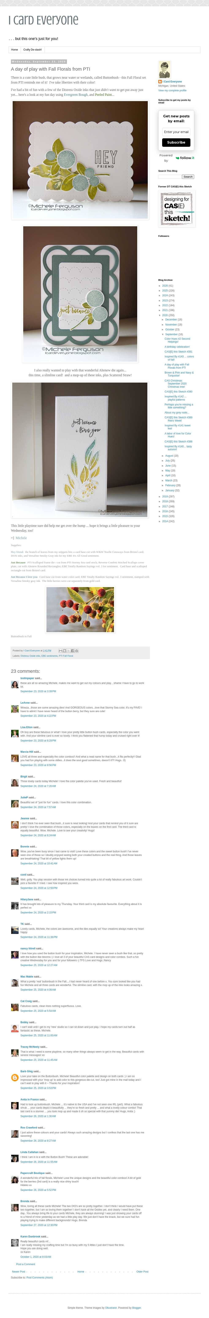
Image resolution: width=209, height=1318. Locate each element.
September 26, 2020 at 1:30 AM (38, 1116)
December (171, 319)
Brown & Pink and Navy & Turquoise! (179, 374)
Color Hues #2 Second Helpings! (177, 340)
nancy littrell (27, 948)
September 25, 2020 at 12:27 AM (38, 965)
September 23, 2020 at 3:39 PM (38, 691)
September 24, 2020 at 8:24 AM (38, 835)
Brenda (24, 1201)
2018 (165, 501)
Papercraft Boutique (32, 1173)
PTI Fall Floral (66, 656)
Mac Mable (26, 976)
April (168, 475)
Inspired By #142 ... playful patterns (175, 398)
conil (23, 874)
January (170, 490)
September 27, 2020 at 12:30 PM (38, 1225)
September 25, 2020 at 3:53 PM (38, 1088)
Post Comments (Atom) (39, 1277)
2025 (165, 290)
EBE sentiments (49, 656)
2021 (165, 310)
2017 (165, 506)
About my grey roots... (177, 412)
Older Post (142, 1271)
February (170, 485)
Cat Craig (26, 1001)
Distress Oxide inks (30, 656)
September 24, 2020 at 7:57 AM (38, 807)
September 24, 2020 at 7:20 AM (38, 786)
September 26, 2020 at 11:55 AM (38, 1161)
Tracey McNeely (29, 1046)
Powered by (177, 158)
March (169, 480)
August (169, 455)
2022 (165, 305)
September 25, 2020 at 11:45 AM (38, 1060)
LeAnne (25, 702)
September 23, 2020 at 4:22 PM (38, 715)
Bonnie (24, 846)
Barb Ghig (26, 1071)
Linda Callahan (29, 1152)
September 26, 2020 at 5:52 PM (38, 1190)
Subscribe (176, 142)
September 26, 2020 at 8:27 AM (38, 1140)
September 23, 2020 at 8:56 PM (38, 765)
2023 (165, 300)
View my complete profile (172, 90)
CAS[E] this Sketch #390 (178, 391)
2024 (165, 295)
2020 (165, 315)
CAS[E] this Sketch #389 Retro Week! (178, 419)
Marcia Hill (26, 751)
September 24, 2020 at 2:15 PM (38, 912)
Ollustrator (111, 1307)
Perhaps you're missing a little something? (179, 406)
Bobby (24, 1022)
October (170, 329)
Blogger (136, 1307)
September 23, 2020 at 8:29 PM (38, 740)
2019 (165, 496)
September (171, 334)
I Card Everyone (43, 20)
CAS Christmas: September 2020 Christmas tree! (176, 383)
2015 (165, 516)
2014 (165, 521)
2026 (165, 285)
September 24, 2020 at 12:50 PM (38, 888)
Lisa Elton (26, 727)
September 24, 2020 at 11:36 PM (38, 937)
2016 (165, 511)
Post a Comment (25, 1264)
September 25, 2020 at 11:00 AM (38, 1035)
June (168, 465)
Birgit (23, 776)
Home (14, 49)
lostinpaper (27, 678)
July (168, 460)
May (168, 470)
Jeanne (24, 818)
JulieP (24, 797)
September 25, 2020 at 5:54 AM (38, 1010)
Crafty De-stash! (32, 49)
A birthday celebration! (177, 346)
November (171, 324)
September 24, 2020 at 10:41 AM (38, 863)
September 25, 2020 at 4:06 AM (38, 989)
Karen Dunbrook (30, 1236)
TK (22, 924)
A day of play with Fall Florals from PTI (177, 366)
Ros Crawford (28, 1127)
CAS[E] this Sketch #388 (178, 441)
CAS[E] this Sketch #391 (178, 351)
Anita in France (29, 1099)
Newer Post (18, 1271)
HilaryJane (26, 899)
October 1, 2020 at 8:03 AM (35, 1256)
